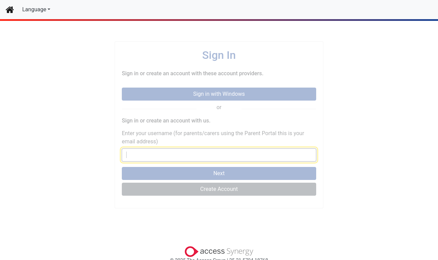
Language (34, 9)
